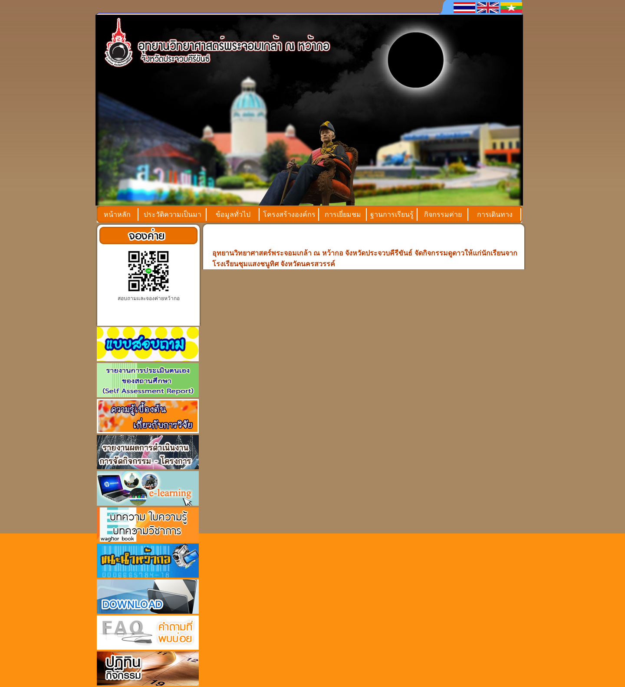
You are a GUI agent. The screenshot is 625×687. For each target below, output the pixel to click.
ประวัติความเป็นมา (172, 214)
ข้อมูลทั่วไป (233, 214)
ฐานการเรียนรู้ (392, 214)
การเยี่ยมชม (343, 214)
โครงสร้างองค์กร (289, 214)
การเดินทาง (495, 214)
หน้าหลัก (117, 214)
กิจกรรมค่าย (443, 214)
